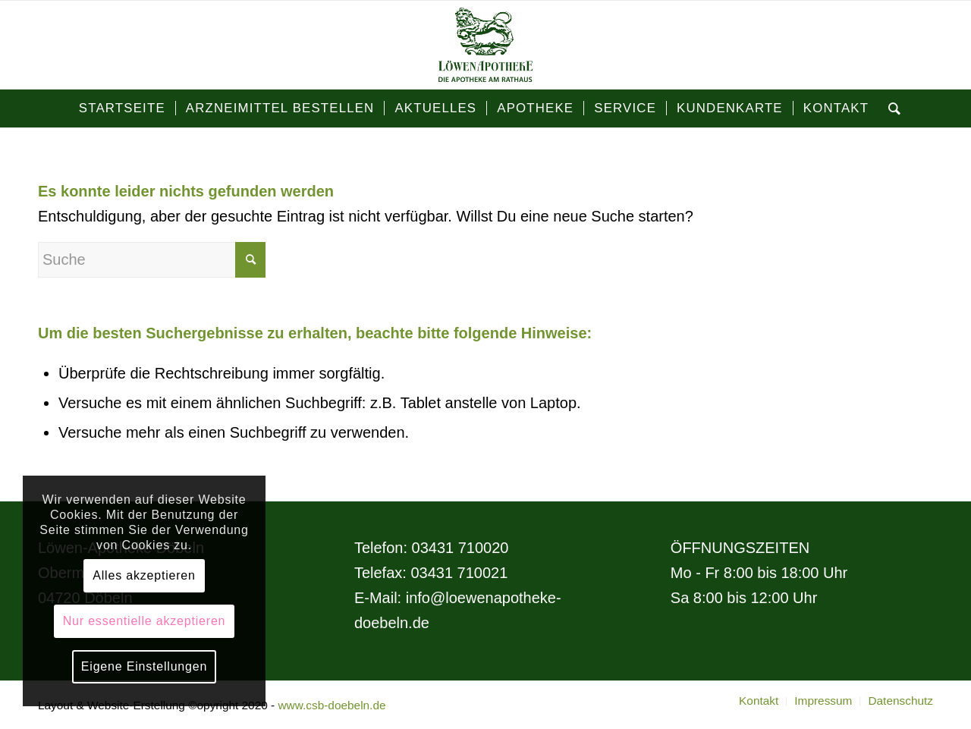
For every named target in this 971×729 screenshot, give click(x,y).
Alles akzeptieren (144, 575)
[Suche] (890, 108)
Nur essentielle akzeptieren (144, 620)
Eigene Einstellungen (144, 666)
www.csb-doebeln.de (331, 705)
